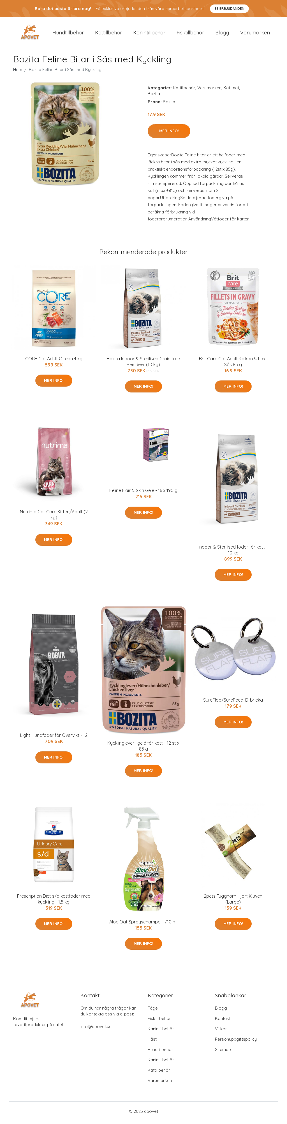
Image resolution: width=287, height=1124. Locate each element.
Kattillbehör (108, 34)
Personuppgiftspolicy (236, 1042)
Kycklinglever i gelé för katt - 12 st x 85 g (143, 748)
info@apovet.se (96, 1029)
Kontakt (222, 1021)
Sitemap (223, 1052)
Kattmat (231, 90)
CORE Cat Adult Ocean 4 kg (53, 361)
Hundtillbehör (68, 34)
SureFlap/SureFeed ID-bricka (233, 703)
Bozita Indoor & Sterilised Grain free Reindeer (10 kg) (143, 364)
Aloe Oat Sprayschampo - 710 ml (143, 924)
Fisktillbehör (190, 34)
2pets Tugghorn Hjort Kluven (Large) (233, 901)
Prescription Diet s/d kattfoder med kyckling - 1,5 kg (54, 901)
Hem (17, 72)
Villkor (221, 1031)
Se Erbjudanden (229, 8)
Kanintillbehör (149, 34)
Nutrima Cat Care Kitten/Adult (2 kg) (54, 517)
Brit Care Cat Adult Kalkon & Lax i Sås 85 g (233, 364)
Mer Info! (169, 133)
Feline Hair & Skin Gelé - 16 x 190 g (143, 493)
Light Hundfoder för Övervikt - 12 (53, 738)
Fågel (153, 1011)
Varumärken (255, 34)
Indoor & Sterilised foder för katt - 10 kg (233, 552)
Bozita (154, 96)
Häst (152, 1042)
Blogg (222, 34)
